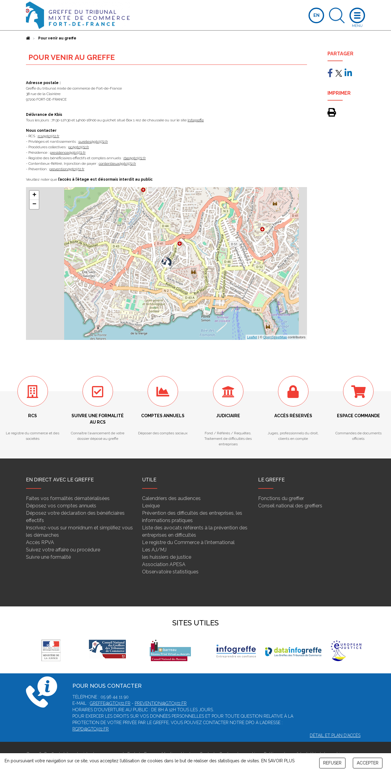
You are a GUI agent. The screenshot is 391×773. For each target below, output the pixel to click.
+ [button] (34, 195)
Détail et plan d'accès (335, 735)
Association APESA (163, 564)
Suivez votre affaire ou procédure (63, 550)
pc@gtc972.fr (78, 147)
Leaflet (252, 337)
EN (316, 15)
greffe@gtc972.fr (110, 703)
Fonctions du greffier (281, 498)
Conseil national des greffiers (290, 506)
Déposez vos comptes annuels (61, 506)
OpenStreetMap (275, 337)
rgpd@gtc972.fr (90, 729)
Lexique (151, 506)
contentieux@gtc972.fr (117, 163)
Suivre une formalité (48, 557)
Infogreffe (196, 120)
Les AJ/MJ (154, 550)
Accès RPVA (40, 542)
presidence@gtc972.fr (68, 152)
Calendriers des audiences (171, 498)
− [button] (34, 204)
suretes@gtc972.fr (93, 141)
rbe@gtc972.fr (134, 158)
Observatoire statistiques (170, 572)
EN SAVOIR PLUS (277, 760)
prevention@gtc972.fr (66, 169)
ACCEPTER (367, 762)
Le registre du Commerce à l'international (188, 542)
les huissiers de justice (166, 557)
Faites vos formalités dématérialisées (68, 498)
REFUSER (332, 762)
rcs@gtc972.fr (48, 136)
